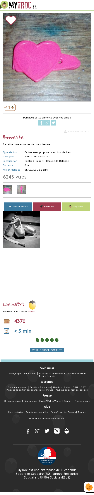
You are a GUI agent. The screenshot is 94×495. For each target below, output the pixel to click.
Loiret (39, 161)
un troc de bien (62, 152)
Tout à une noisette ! (37, 156)
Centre (29, 161)
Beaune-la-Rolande (57, 161)
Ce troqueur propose (37, 152)
